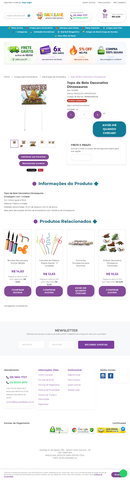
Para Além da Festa (67, 36)
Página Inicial (74, 375)
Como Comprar (45, 375)
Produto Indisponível (80, 243)
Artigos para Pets (114, 28)
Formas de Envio (46, 380)
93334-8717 (80, 18)
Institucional (75, 370)
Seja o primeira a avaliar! (78, 105)
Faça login (27, 3)
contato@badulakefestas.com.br (20, 402)
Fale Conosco (104, 3)
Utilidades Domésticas (44, 32)
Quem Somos (89, 3)
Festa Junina (17, 28)
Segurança (43, 404)
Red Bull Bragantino (70, 32)
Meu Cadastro (119, 3)
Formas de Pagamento (49, 385)
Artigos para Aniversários (41, 28)
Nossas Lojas (74, 390)
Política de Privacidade (49, 390)
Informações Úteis (48, 370)
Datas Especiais (92, 28)
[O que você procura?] (29, 15)
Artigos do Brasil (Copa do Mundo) (102, 32)
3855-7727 (80, 15)
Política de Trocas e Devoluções (47, 397)
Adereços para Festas (69, 28)
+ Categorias (21, 32)
